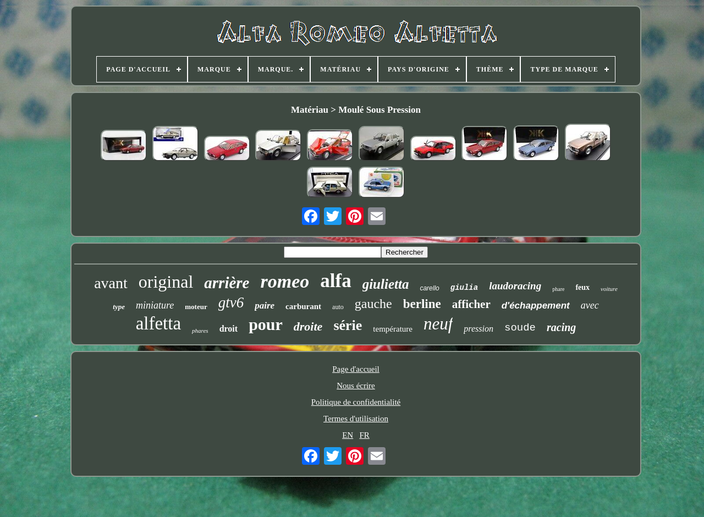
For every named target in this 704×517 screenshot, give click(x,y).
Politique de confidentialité (355, 402)
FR (364, 435)
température (393, 328)
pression (478, 328)
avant (111, 283)
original (166, 282)
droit (228, 328)
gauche (373, 303)
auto (338, 307)
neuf (438, 323)
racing (561, 327)
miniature (155, 305)
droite (308, 326)
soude (520, 328)
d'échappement (536, 305)
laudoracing (515, 286)
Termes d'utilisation (355, 418)
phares (200, 330)
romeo (284, 281)
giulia (464, 287)
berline (422, 304)
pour (266, 324)
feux (582, 287)
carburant (303, 306)
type (119, 306)
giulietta (385, 284)
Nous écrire (356, 385)
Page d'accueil (356, 369)
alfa (335, 281)
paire (264, 305)
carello (429, 288)
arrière (226, 283)
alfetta (158, 323)
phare (558, 289)
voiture (609, 288)
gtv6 (231, 302)
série (347, 325)
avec (590, 305)
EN (347, 435)
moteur (196, 306)
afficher (471, 304)
